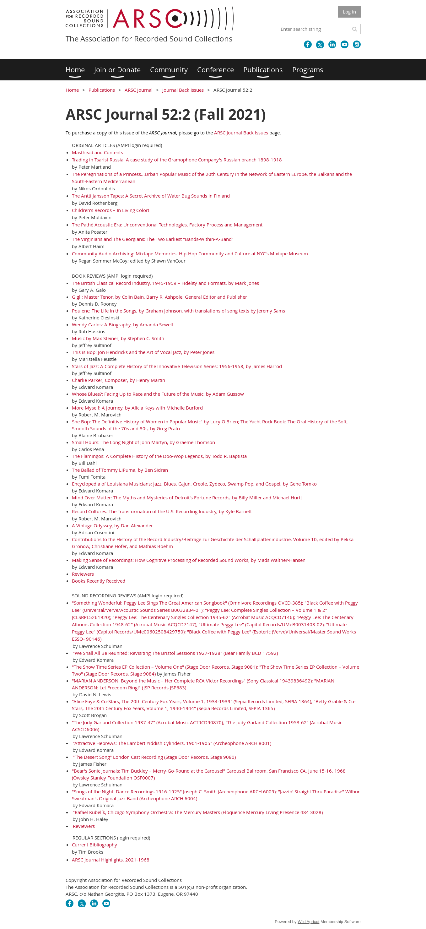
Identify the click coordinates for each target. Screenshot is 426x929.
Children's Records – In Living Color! (110, 210)
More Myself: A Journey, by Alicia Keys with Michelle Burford (137, 408)
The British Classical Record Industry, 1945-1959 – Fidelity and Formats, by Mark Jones (165, 283)
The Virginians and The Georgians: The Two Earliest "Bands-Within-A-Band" (153, 239)
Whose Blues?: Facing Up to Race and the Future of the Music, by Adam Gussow (158, 394)
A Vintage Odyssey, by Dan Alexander (112, 525)
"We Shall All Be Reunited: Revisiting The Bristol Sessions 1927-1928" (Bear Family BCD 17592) (175, 653)
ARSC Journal (139, 90)
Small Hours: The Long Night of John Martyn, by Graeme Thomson (143, 442)
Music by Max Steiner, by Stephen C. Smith (118, 338)
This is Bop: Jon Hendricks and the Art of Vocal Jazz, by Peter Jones (143, 352)
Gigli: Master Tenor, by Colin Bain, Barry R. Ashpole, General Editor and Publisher (159, 297)
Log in (349, 11)
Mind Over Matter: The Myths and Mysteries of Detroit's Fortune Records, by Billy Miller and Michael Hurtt (187, 497)
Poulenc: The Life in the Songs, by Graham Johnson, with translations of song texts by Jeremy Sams (178, 310)
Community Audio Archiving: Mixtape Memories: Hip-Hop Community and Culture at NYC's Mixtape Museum (190, 253)
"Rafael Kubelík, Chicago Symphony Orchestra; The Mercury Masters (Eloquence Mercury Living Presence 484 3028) (198, 812)
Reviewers (83, 574)
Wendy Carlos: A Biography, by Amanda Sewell (122, 324)
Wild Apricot (308, 921)
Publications (102, 90)
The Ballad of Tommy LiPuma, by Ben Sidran (120, 470)
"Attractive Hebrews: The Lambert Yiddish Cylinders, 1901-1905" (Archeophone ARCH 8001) (172, 743)
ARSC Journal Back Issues (241, 132)
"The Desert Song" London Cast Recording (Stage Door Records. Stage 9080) (154, 757)
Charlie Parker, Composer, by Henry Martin (118, 380)
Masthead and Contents (97, 152)
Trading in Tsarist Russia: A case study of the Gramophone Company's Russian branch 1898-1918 (177, 159)
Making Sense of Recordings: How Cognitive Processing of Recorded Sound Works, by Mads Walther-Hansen (188, 560)
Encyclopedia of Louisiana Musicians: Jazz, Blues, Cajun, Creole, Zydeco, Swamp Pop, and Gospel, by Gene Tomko (194, 484)
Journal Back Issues (183, 90)
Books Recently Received (98, 581)
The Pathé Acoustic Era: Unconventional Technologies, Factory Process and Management (167, 224)
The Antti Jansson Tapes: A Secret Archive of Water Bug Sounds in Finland (151, 196)
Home (72, 90)
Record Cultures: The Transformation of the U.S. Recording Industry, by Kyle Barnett (162, 511)
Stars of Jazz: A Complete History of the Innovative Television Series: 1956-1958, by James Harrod (177, 366)
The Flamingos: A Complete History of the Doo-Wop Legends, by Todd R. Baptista (159, 456)
